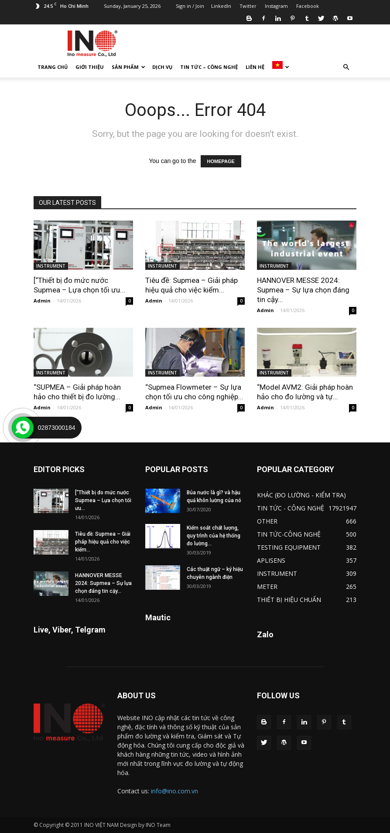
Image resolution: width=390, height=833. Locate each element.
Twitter (248, 6)
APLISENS (271, 560)
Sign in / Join (190, 6)
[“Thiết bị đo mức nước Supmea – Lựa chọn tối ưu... (103, 500)
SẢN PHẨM (128, 67)
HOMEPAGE (221, 161)
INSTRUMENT (50, 266)
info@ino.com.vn (174, 791)
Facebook (307, 6)
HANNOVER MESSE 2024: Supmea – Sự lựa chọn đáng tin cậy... (303, 290)
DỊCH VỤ (162, 67)
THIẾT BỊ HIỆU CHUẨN (289, 599)
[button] (345, 67)
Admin (42, 300)
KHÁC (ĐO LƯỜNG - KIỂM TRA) (301, 495)
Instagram (276, 6)
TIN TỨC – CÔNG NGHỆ (209, 67)
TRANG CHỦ (53, 67)
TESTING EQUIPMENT (289, 547)
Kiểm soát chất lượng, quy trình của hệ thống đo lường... (213, 536)
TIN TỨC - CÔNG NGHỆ (290, 508)
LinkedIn (221, 6)
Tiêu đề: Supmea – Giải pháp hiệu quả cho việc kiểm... (102, 542)
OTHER (267, 521)
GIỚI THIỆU (89, 67)
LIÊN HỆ (255, 67)
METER (267, 586)
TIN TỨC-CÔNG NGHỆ (289, 534)
